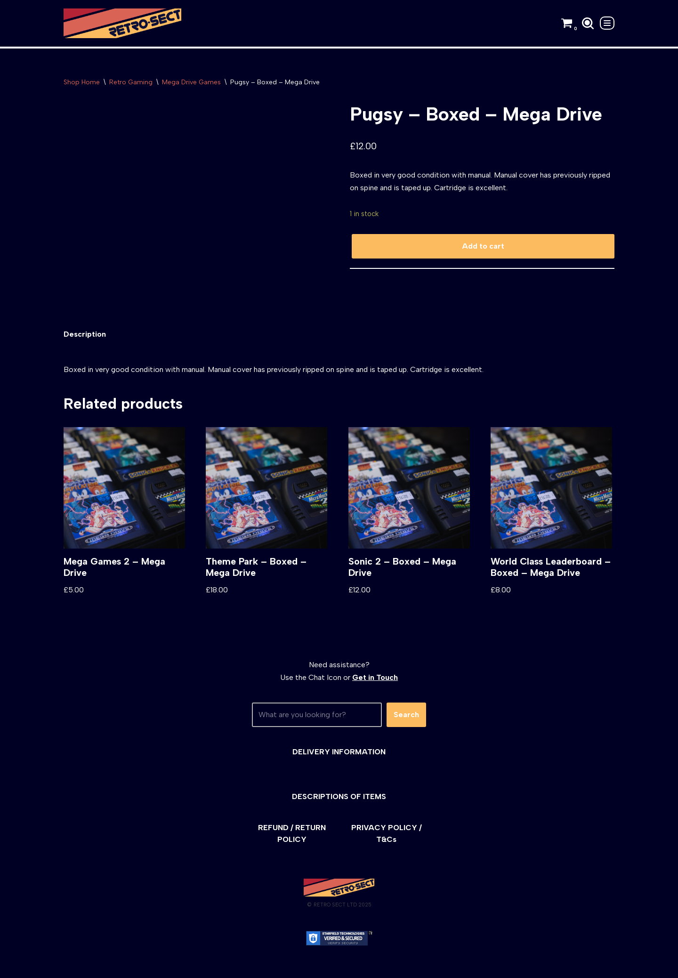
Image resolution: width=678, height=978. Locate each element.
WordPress (148, 966)
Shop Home (82, 82)
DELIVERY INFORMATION (339, 752)
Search (406, 715)
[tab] (85, 334)
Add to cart (483, 246)
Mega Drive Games (191, 82)
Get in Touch (375, 677)
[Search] (588, 23)
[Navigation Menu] (607, 23)
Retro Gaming (131, 82)
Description (85, 334)
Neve (72, 966)
